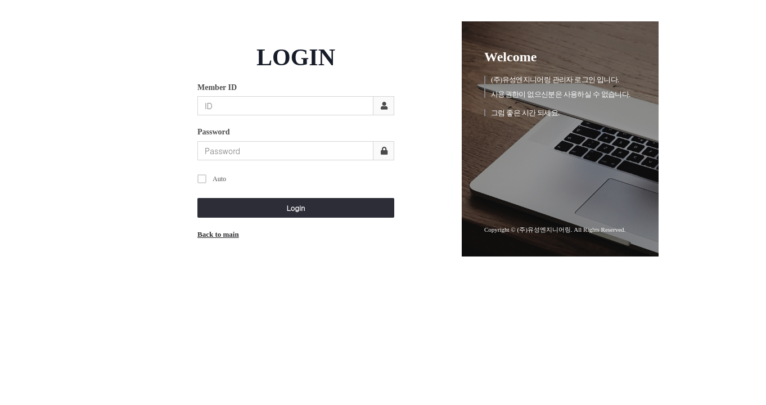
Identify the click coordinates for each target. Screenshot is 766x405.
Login (296, 207)
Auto (211, 177)
